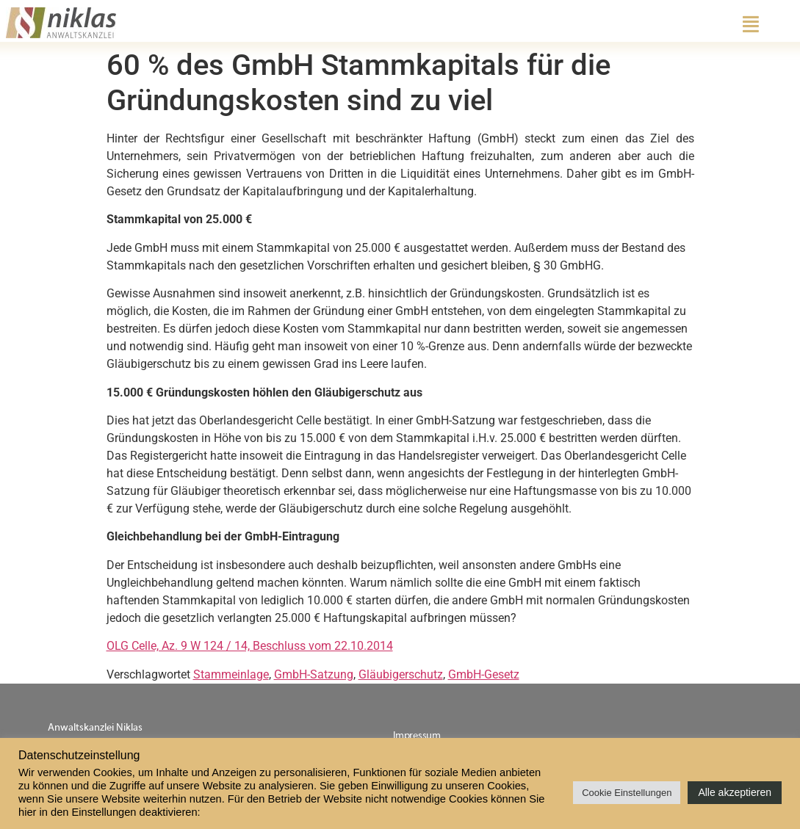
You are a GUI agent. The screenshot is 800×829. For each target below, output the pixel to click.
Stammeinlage (231, 674)
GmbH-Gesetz (483, 674)
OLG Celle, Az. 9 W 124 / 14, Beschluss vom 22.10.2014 (250, 646)
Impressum (416, 736)
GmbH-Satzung (313, 674)
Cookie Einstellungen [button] (626, 792)
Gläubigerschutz (400, 674)
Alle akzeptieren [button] (734, 792)
